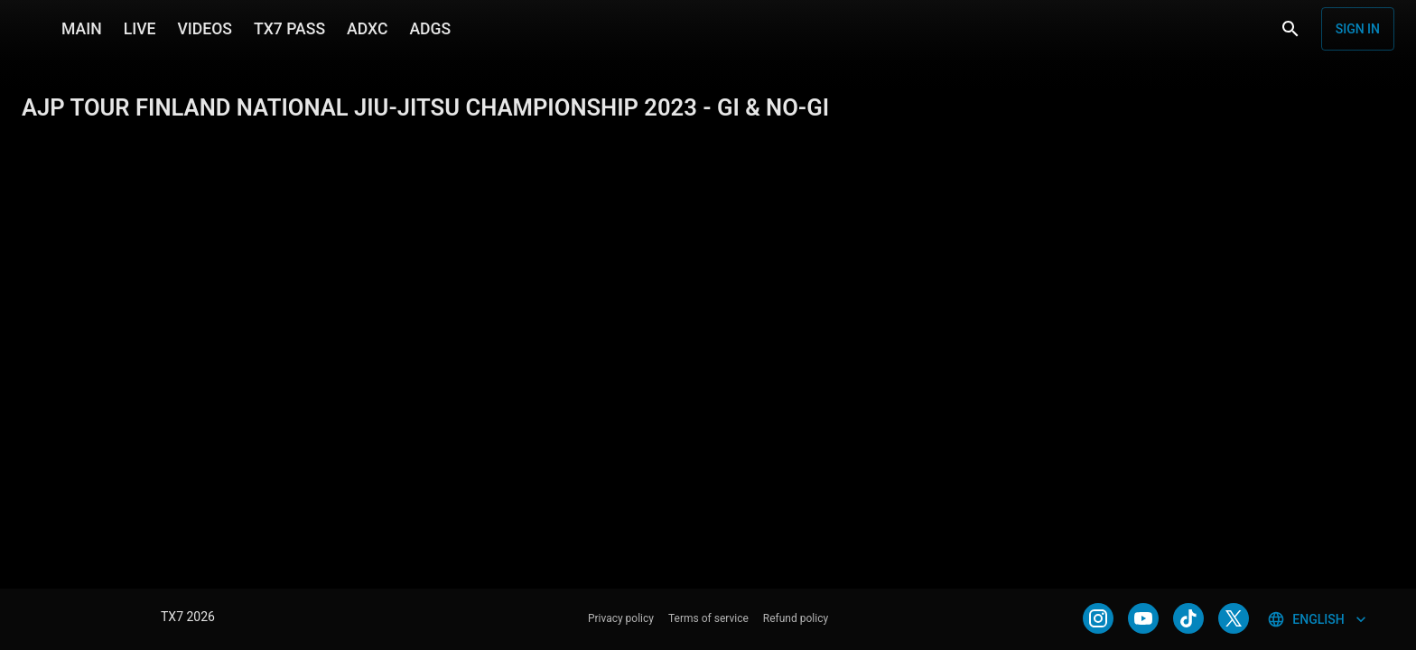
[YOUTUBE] (1143, 618)
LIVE (140, 29)
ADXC (367, 29)
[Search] (1290, 29)
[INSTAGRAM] (1098, 618)
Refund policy (795, 618)
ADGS (430, 29)
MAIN (81, 29)
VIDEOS (204, 29)
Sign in (1358, 29)
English (1318, 619)
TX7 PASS (289, 29)
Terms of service (708, 618)
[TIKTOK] (1188, 618)
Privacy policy (621, 618)
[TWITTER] (1233, 618)
